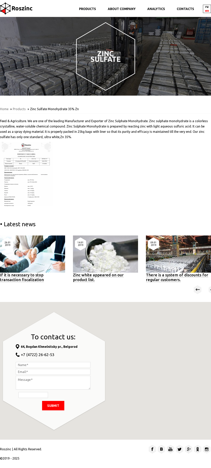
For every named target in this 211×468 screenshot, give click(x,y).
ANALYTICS (156, 9)
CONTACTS (185, 9)
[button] (156, 366)
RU (207, 6)
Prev (197, 289)
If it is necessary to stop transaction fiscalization (22, 277)
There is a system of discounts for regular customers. (177, 277)
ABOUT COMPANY (121, 9)
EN (207, 10)
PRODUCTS (87, 9)
